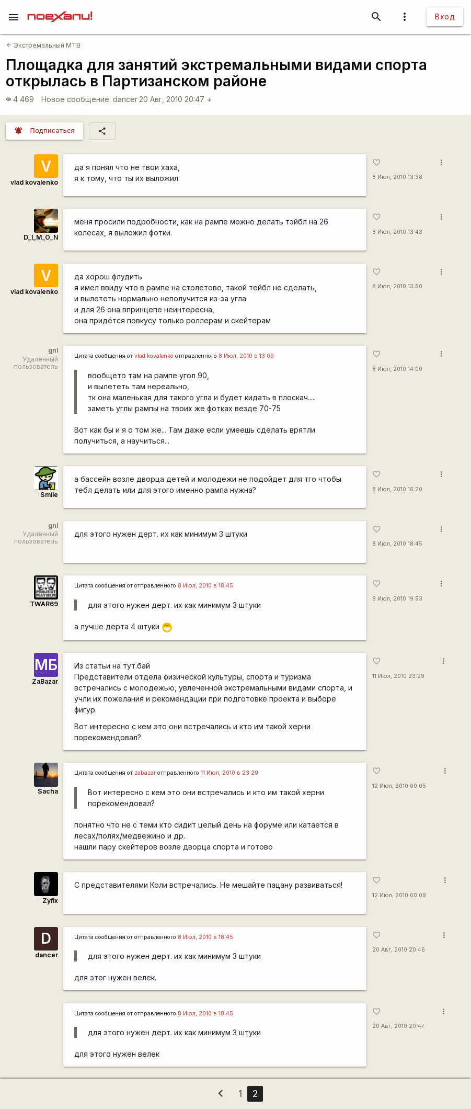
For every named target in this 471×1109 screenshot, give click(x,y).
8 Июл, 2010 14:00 (397, 369)
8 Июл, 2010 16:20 (397, 489)
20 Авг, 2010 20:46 (398, 949)
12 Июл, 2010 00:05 (399, 786)
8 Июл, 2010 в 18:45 (205, 585)
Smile (49, 495)
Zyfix (50, 900)
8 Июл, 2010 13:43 (397, 232)
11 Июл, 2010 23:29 (398, 676)
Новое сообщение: (76, 99)
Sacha (48, 791)
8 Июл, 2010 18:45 (397, 543)
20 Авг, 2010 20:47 (175, 99)
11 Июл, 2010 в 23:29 (229, 772)
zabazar (145, 772)
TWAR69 (44, 604)
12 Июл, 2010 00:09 (399, 895)
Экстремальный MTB (43, 45)
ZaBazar (45, 681)
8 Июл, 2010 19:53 (397, 598)
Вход (445, 16)
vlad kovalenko (34, 182)
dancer (125, 99)
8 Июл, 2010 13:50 (397, 286)
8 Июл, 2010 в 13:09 (246, 356)
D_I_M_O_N (41, 237)
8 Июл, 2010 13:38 (397, 177)
